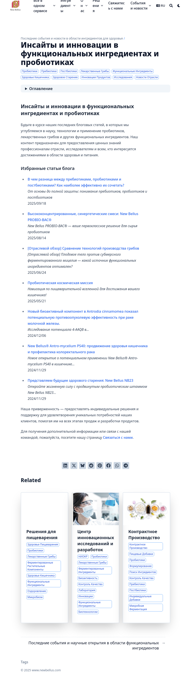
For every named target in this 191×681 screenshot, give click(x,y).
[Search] (171, 5)
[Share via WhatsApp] (117, 465)
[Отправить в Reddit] (91, 465)
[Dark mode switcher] (179, 5)
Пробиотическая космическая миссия (60, 282)
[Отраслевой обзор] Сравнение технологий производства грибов (83, 248)
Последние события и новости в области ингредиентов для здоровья (72, 38)
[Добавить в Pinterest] (99, 465)
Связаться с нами (118, 437)
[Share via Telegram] (125, 465)
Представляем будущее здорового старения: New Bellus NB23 (80, 380)
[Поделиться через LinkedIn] (65, 465)
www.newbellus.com (46, 670)
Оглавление (41, 88)
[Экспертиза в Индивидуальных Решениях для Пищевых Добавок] (146, 558)
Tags (24, 662)
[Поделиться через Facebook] (108, 465)
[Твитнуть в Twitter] (73, 465)
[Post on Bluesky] (82, 465)
